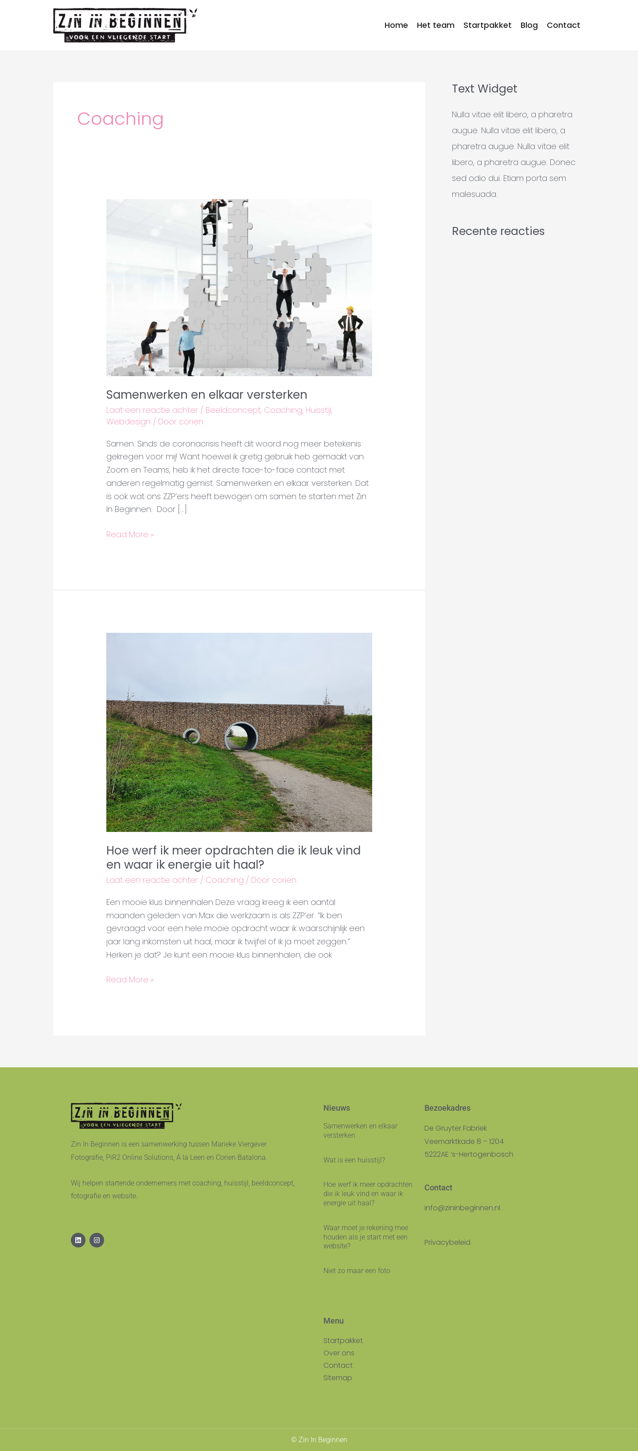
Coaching (283, 410)
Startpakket (343, 1341)
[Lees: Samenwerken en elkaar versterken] (239, 287)
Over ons (338, 1353)
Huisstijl (318, 410)
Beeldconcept (233, 410)
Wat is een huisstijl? (354, 1160)
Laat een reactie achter (152, 410)
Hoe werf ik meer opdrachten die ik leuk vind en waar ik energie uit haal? (233, 858)
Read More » (130, 534)
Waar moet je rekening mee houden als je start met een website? (365, 1237)
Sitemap (337, 1378)
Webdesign (128, 421)
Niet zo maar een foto (356, 1270)
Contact (338, 1365)
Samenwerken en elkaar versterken (206, 395)
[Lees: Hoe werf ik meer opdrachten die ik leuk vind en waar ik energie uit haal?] (239, 731)
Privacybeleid (447, 1242)
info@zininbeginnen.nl (462, 1208)
